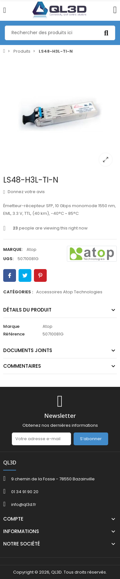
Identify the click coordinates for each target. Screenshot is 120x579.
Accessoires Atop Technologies (69, 292)
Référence (14, 334)
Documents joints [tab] (27, 350)
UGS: (8, 259)
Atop (31, 249)
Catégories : (18, 292)
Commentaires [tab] (22, 366)
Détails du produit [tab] (27, 309)
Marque (11, 326)
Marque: (12, 249)
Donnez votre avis (24, 192)
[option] (60, 114)
